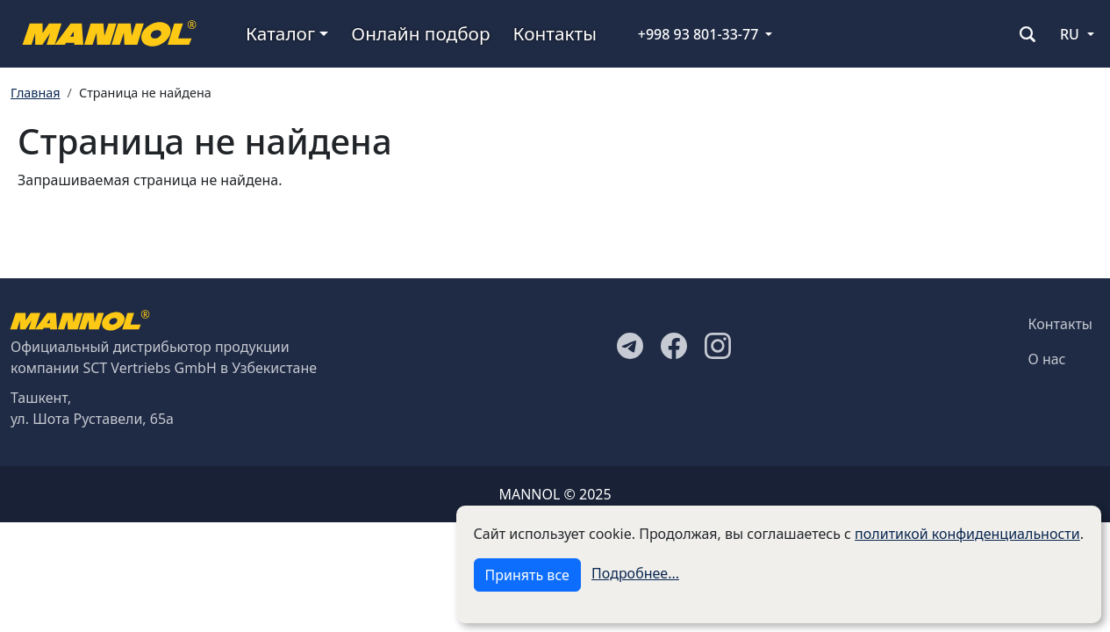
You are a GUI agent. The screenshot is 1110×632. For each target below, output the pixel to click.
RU (1069, 34)
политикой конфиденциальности (967, 533)
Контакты (555, 33)
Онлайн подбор (420, 33)
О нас (1047, 359)
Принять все (527, 575)
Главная (36, 92)
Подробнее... (635, 573)
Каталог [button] (280, 33)
